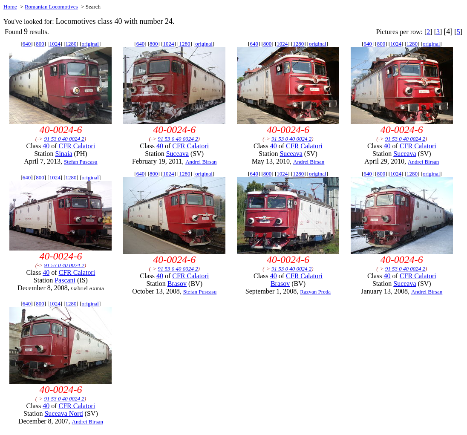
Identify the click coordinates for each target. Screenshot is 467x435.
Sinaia (63, 153)
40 (46, 146)
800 (40, 43)
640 (27, 43)
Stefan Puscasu (80, 161)
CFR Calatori (77, 146)
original (90, 43)
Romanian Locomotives (51, 6)
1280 (71, 43)
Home (10, 6)
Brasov (177, 283)
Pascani (65, 280)
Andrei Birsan (200, 161)
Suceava (177, 153)
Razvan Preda (315, 291)
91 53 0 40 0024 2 (64, 138)
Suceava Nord (63, 413)
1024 (55, 43)
